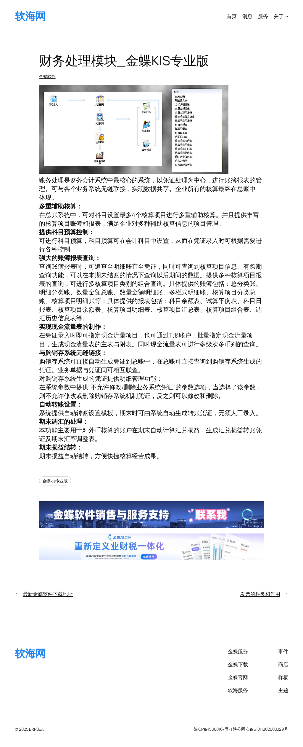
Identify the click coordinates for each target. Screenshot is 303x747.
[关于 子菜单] (286, 16)
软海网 (30, 16)
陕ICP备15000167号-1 (213, 729)
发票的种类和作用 (260, 593)
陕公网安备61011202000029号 (260, 729)
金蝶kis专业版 (55, 481)
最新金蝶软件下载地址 (48, 593)
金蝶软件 (47, 76)
